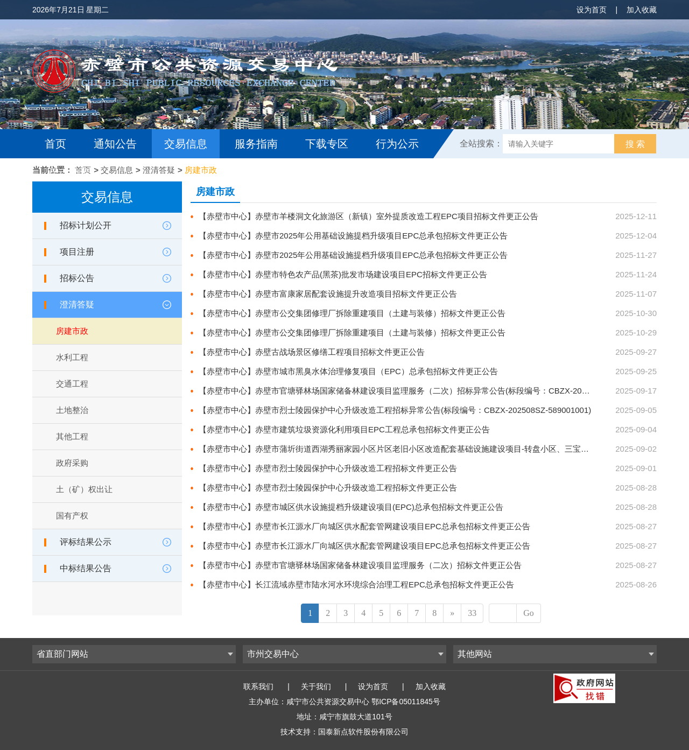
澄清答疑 (159, 169)
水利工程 (72, 357)
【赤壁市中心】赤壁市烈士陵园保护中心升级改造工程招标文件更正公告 (328, 468)
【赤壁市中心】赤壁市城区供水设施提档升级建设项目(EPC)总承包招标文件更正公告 (351, 506)
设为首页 (591, 9)
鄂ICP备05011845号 (405, 701)
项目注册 (77, 251)
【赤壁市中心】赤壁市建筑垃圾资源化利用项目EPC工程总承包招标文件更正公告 (344, 429)
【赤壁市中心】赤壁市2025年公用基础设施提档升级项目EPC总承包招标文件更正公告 (353, 235)
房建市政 (201, 169)
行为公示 (397, 144)
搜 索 (635, 144)
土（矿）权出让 (84, 489)
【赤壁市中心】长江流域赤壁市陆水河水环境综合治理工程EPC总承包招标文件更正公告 (356, 584)
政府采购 (72, 462)
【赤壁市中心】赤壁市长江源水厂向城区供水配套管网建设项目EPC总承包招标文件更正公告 (364, 526)
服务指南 (256, 144)
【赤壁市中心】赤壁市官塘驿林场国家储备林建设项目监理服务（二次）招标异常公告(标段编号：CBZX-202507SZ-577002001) (427, 390)
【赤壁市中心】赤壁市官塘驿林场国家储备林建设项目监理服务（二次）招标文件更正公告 (360, 565)
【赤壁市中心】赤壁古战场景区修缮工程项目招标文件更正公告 (312, 351)
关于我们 (316, 686)
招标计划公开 (85, 225)
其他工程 (72, 436)
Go (528, 613)
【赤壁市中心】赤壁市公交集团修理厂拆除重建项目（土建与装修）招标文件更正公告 (352, 313)
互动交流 (68, 173)
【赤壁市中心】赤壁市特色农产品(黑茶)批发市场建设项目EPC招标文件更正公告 (343, 274)
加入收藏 (642, 9)
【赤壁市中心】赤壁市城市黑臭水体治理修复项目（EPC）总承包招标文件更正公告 (348, 371)
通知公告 (115, 144)
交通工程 (72, 383)
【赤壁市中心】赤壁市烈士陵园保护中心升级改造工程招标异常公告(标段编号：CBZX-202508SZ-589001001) (395, 410)
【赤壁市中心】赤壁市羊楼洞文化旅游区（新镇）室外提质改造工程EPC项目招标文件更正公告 (368, 216)
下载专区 (326, 144)
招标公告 (77, 278)
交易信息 (185, 144)
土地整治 (72, 410)
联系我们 (258, 686)
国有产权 (72, 515)
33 (472, 613)
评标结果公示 (85, 541)
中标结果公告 (85, 568)
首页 (55, 144)
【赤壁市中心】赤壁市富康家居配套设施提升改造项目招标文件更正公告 (328, 293)
